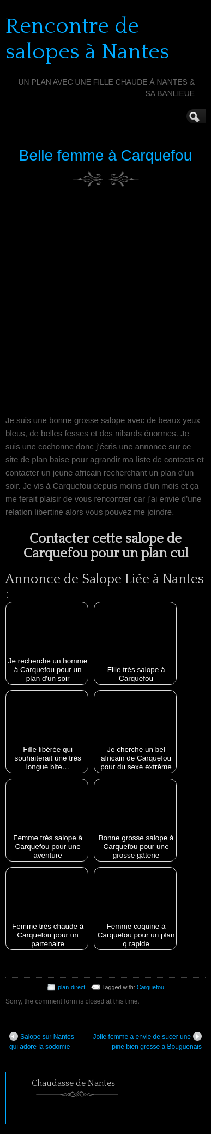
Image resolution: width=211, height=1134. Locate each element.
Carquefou (150, 987)
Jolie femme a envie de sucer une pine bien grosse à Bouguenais (147, 1041)
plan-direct (71, 987)
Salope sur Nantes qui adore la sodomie (41, 1041)
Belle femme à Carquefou (105, 155)
